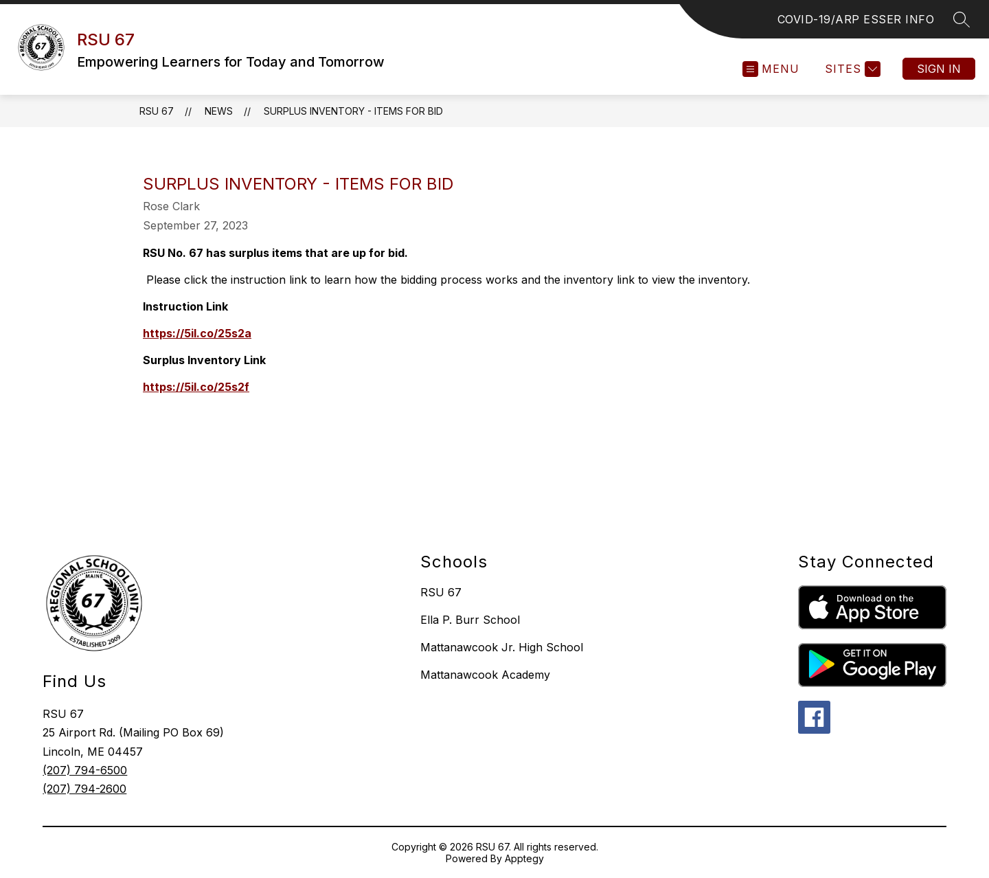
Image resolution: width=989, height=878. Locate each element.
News (219, 111)
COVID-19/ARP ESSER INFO (856, 19)
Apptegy (524, 858)
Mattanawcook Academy (485, 675)
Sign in (939, 69)
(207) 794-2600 (84, 789)
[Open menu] (770, 69)
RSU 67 (156, 111)
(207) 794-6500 (85, 770)
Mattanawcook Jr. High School (501, 647)
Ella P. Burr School (470, 620)
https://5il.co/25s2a (197, 333)
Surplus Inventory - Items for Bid (353, 111)
